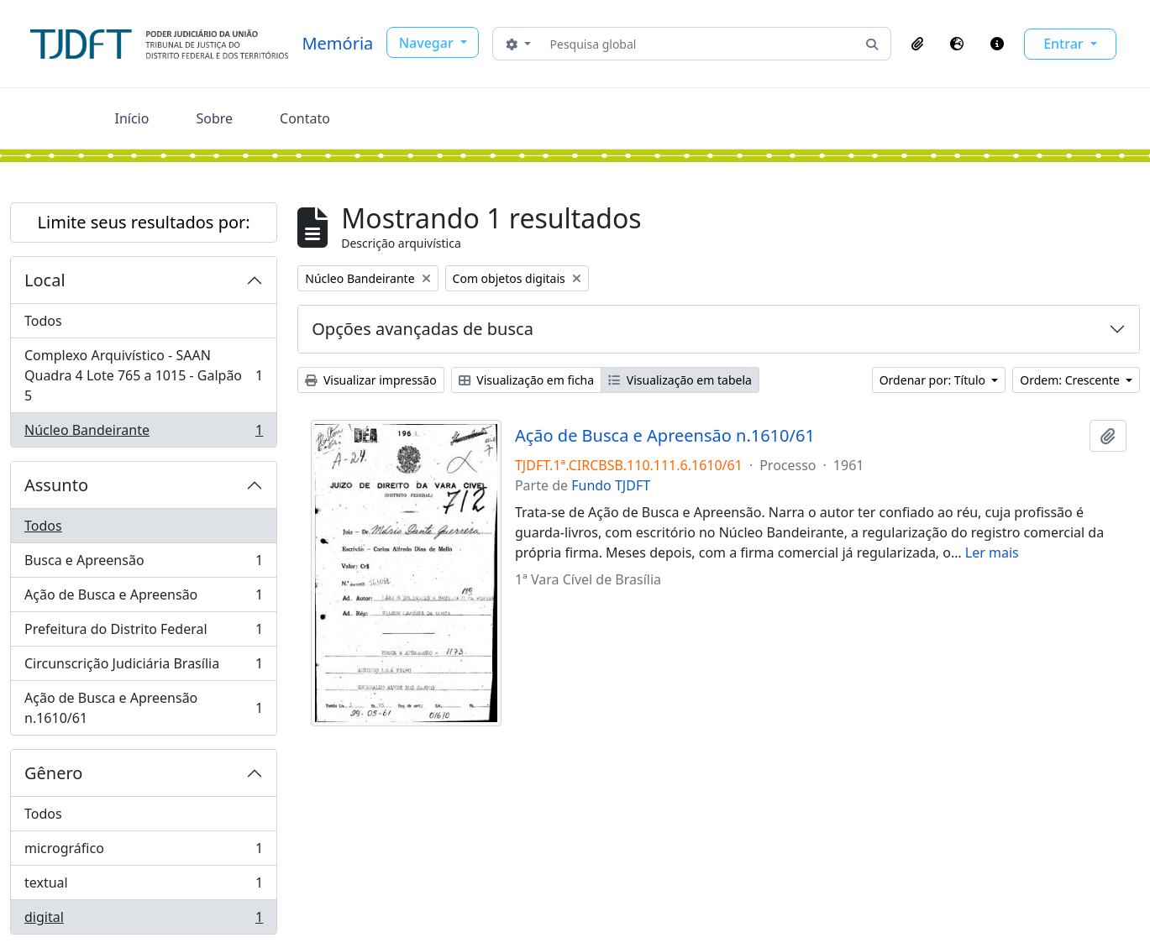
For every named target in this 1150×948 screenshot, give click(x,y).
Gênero (53, 773)
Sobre (214, 118)
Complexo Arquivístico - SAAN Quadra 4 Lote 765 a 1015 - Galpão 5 (143, 375)
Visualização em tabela (680, 380)
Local (45, 280)
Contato (305, 118)
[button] (917, 43)
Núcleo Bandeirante (143, 433)
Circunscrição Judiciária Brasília (143, 667)
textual (143, 886)
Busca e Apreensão (143, 564)
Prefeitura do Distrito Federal (143, 633)
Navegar (428, 43)
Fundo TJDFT (610, 485)
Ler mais (992, 552)
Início (132, 118)
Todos (43, 321)
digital (143, 920)
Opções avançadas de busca (422, 328)
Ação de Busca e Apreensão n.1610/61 (143, 708)
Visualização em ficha (527, 380)
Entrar (1065, 43)
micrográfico (143, 852)
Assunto (56, 485)
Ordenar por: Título (934, 380)
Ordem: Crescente (1071, 380)
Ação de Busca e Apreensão (143, 598)
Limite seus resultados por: (144, 222)
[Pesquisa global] (698, 43)
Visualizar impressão (370, 380)
